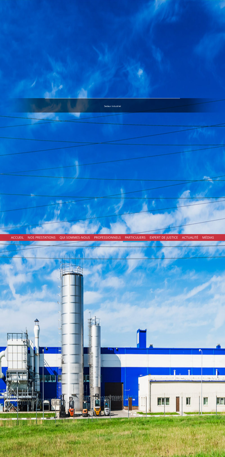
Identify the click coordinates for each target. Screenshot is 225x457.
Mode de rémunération (185, 258)
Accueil (17, 3)
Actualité (190, 3)
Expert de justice (164, 3)
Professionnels (107, 3)
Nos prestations (42, 3)
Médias (208, 3)
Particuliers (135, 3)
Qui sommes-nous (75, 3)
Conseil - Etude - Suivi (184, 256)
